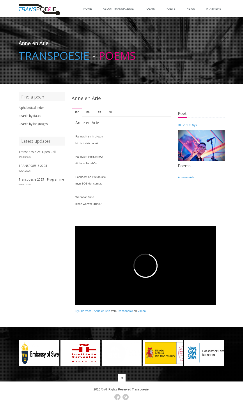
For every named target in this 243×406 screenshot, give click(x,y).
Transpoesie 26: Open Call (37, 152)
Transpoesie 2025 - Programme (41, 179)
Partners (213, 8)
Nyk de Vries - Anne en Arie (92, 311)
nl (111, 112)
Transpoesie (125, 311)
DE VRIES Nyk (187, 125)
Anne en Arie (186, 177)
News (190, 8)
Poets (171, 8)
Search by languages (33, 124)
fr (99, 112)
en (88, 112)
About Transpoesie (118, 8)
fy (77, 112)
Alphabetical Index (31, 107)
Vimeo (142, 311)
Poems (150, 8)
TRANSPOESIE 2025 (33, 165)
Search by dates (30, 116)
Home (87, 8)
